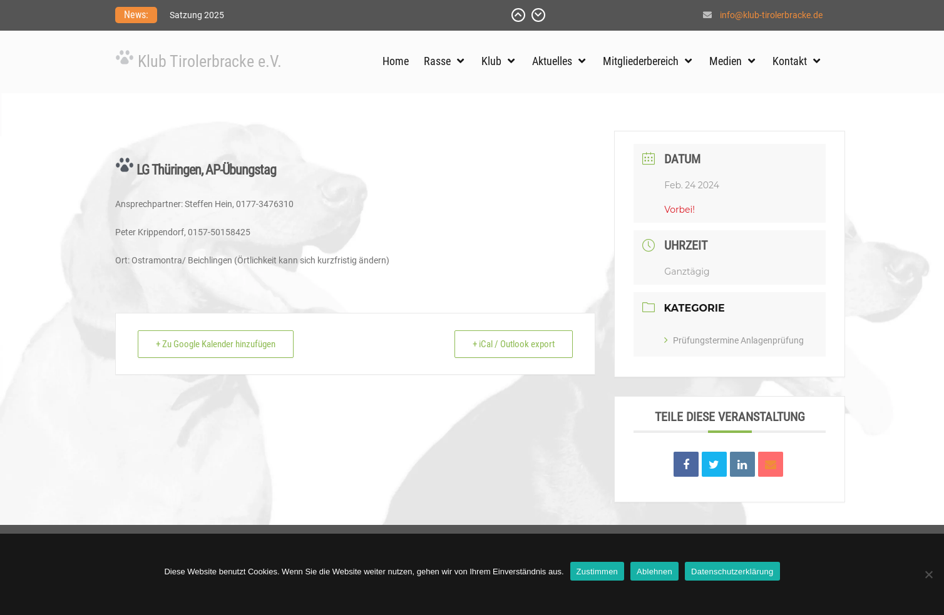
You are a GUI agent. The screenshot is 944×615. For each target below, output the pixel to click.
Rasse (437, 61)
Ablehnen (654, 571)
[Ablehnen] (928, 574)
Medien (725, 61)
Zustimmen (597, 571)
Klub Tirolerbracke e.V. (210, 61)
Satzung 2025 (197, 15)
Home (395, 61)
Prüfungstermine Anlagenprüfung (734, 340)
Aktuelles (552, 61)
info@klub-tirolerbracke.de (771, 15)
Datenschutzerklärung (732, 571)
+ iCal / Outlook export (514, 344)
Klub (491, 61)
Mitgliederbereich (641, 61)
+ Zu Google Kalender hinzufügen (215, 344)
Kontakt (789, 61)
